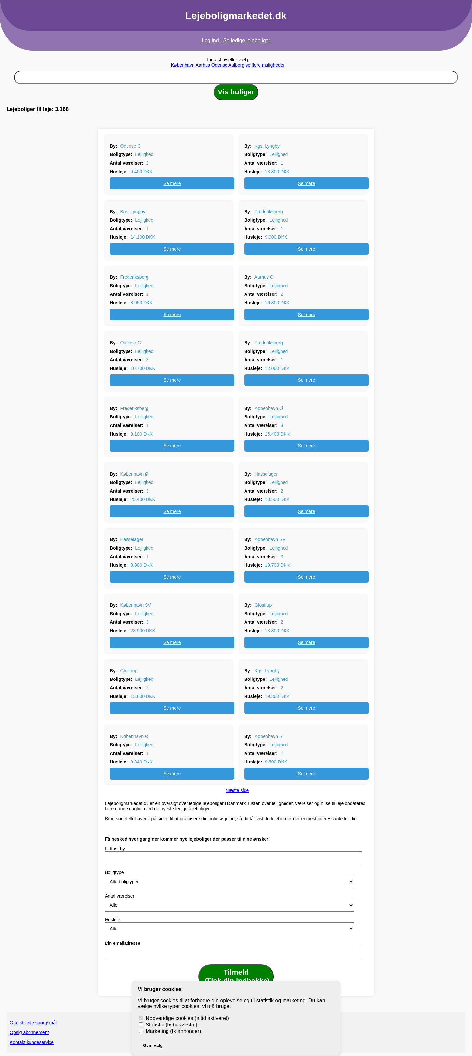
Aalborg (236, 65)
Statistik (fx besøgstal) (168, 1024)
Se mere (172, 183)
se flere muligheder (265, 65)
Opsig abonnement (29, 1032)
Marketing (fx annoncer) (170, 1031)
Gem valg (153, 1045)
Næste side (237, 790)
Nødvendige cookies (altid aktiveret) (184, 1018)
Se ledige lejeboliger (246, 40)
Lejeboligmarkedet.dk (236, 15)
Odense (219, 65)
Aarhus (203, 65)
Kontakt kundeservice (32, 1042)
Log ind (210, 40)
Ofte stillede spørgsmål (33, 1022)
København (183, 65)
